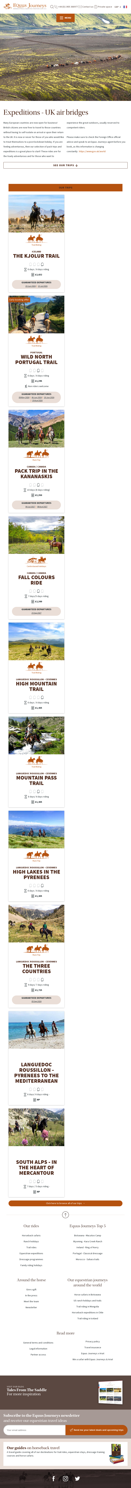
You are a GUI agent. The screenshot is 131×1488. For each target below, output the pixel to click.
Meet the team (31, 1301)
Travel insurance (92, 1347)
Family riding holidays (31, 1265)
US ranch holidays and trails (87, 1300)
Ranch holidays (31, 1241)
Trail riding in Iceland (87, 1318)
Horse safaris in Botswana (87, 1294)
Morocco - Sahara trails (87, 1259)
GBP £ (117, 7)
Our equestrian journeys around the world (88, 1282)
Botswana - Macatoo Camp (87, 1235)
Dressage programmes (31, 1259)
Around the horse (31, 1280)
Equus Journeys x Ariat (92, 1353)
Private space (103, 7)
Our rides (31, 1226)
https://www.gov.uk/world (92, 151)
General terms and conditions (38, 1343)
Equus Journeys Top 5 (88, 1226)
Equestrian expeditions (31, 1253)
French (125, 7)
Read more (66, 1333)
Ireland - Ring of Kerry (88, 1247)
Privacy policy (93, 1341)
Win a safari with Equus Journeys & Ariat (92, 1359)
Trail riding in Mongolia (87, 1306)
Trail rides (31, 1247)
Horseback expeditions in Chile (87, 1312)
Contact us (85, 7)
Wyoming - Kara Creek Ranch (87, 1241)
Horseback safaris (31, 1235)
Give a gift (31, 1289)
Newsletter (31, 1307)
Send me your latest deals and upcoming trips (96, 1430)
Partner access (38, 1354)
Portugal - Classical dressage (88, 1253)
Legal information (38, 1348)
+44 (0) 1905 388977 (66, 7)
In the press (31, 1295)
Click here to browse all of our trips (64, 1203)
